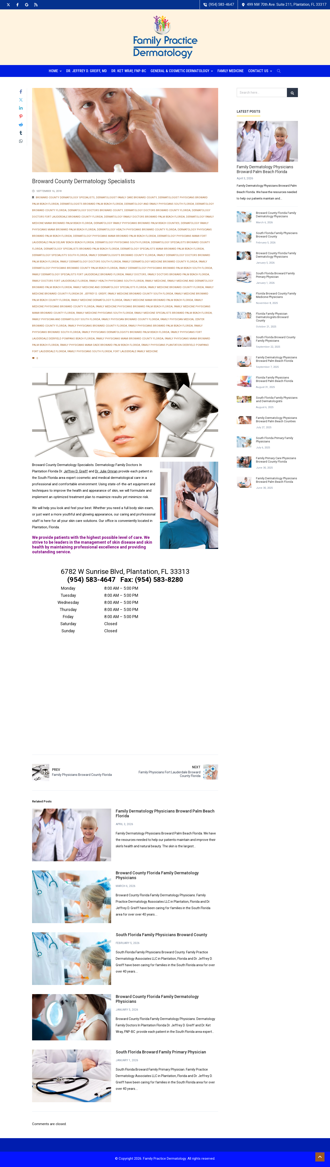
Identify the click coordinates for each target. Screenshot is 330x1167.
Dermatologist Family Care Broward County (126, 196)
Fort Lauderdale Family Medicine (135, 350)
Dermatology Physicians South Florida (122, 241)
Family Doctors (135, 273)
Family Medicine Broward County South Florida (140, 292)
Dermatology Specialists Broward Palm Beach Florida (81, 247)
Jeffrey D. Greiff (76, 470)
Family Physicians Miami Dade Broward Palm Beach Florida (100, 343)
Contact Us (260, 70)
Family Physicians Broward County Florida (97, 324)
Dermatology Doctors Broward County (95, 209)
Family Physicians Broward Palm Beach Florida (160, 324)
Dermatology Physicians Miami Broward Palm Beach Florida (114, 234)
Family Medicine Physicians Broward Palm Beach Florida (134, 305)
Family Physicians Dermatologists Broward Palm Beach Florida (125, 331)
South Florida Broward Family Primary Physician (161, 1050)
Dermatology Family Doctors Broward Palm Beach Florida (144, 215)
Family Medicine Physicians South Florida (104, 311)
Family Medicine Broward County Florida (176, 286)
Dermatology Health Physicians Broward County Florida (136, 228)
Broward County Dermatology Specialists (65, 196)
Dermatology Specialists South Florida (59, 254)
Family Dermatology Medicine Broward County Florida (159, 260)
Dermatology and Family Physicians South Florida (159, 202)
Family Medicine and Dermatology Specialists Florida (109, 286)
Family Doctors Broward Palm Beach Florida (178, 273)
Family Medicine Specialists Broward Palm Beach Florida (173, 311)
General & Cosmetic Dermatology (182, 70)
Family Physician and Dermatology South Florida (66, 318)
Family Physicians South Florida (89, 350)
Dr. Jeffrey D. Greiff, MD (86, 70)
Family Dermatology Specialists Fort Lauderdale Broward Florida (78, 273)
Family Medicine (230, 70)
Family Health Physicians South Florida (116, 279)
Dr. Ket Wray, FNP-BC (128, 70)
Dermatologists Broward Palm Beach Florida (91, 202)
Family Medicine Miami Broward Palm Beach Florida (158, 298)
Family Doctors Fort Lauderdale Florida (60, 279)
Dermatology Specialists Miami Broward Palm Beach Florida (162, 247)
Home (55, 70)
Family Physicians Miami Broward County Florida (129, 337)
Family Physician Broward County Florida (130, 318)
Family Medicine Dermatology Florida (96, 298)
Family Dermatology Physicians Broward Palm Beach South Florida (165, 266)
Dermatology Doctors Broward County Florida (157, 209)
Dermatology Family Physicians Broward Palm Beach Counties (136, 222)
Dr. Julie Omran (106, 470)
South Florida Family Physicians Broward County (161, 933)
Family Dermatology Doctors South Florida (90, 260)
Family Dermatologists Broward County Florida (122, 254)
